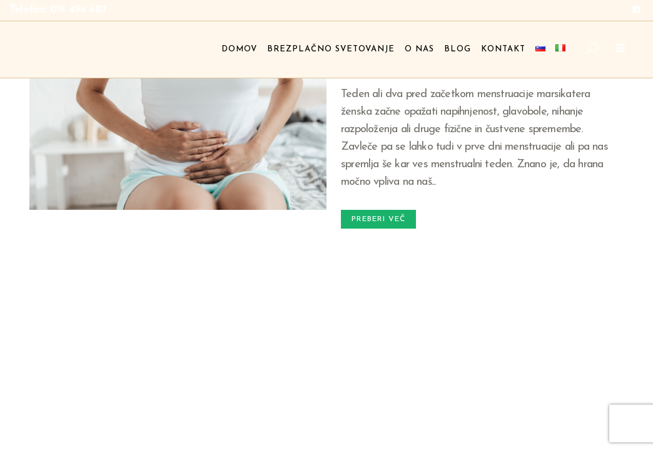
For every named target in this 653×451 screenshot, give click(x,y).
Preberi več (378, 219)
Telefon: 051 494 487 (57, 10)
